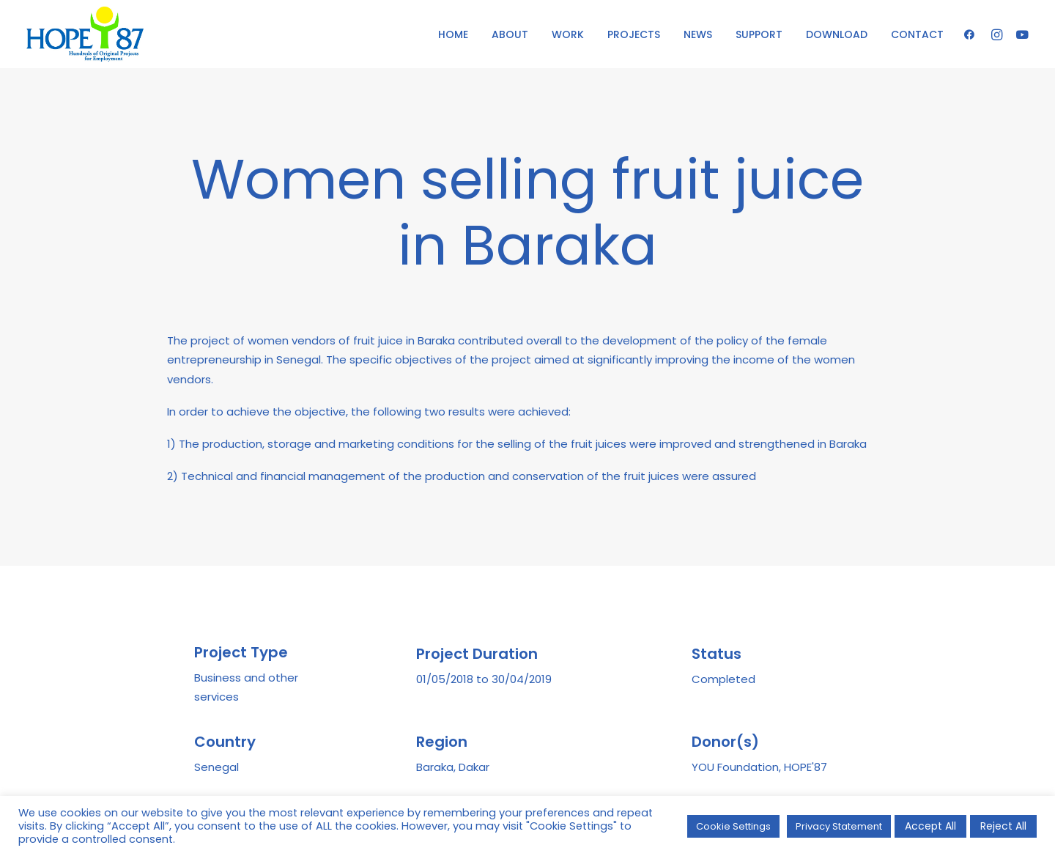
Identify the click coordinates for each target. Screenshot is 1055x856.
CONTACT (917, 34)
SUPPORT (759, 34)
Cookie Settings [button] (733, 826)
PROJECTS (633, 34)
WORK (568, 34)
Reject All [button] (1003, 826)
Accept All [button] (930, 826)
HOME (453, 34)
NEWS (698, 34)
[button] (972, 34)
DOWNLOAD (836, 34)
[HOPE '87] (85, 34)
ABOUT (510, 34)
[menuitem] (453, 34)
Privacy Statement (839, 826)
